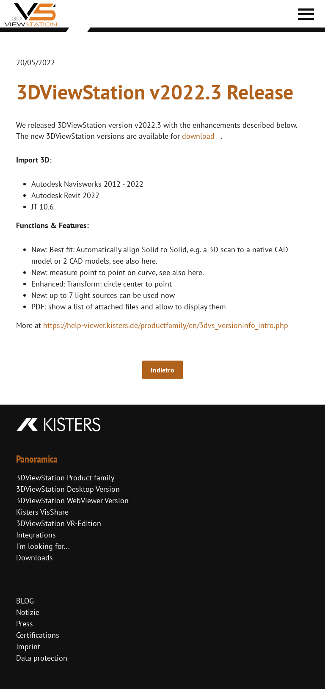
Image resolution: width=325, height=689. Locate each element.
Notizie (27, 612)
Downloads (34, 557)
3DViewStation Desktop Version (68, 489)
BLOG (25, 601)
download (198, 136)
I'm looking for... (43, 546)
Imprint (28, 646)
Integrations (36, 535)
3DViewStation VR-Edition (58, 523)
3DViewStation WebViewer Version (72, 500)
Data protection (41, 658)
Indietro (162, 370)
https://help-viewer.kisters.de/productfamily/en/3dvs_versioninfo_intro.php (165, 325)
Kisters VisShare (42, 512)
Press (24, 623)
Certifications (37, 635)
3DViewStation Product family (65, 477)
